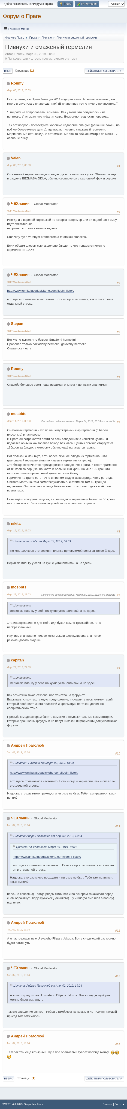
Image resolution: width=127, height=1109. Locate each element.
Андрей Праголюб (27, 745)
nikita (16, 523)
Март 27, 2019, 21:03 (19, 594)
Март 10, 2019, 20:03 (19, 330)
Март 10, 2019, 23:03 (19, 375)
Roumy (17, 83)
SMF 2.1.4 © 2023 (12, 1104)
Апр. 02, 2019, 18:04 (18, 825)
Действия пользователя (104, 71)
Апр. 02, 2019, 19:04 (18, 929)
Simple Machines (33, 1104)
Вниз (7, 71)
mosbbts (18, 414)
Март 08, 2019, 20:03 (19, 90)
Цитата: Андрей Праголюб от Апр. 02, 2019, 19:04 (47, 985)
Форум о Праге (22, 16)
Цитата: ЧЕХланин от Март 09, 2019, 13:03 (43, 763)
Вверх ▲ (120, 1104)
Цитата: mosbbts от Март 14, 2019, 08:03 (42, 541)
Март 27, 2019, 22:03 (19, 667)
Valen (16, 158)
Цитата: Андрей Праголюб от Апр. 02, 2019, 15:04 (47, 836)
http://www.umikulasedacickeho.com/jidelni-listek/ (40, 290)
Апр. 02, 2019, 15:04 (18, 752)
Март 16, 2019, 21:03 (19, 530)
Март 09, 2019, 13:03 (19, 210)
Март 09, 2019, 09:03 (19, 165)
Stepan (17, 324)
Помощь (107, 1104)
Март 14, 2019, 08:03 (19, 421)
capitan (17, 660)
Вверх (8, 1078)
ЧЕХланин (20, 204)
